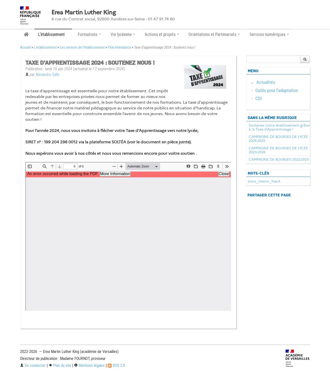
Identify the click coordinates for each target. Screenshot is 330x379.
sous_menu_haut (264, 181)
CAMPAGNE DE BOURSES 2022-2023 (279, 159)
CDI (258, 98)
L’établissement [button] (53, 34)
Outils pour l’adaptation (276, 90)
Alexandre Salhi (47, 74)
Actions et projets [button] (162, 34)
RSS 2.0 (116, 365)
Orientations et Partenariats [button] (214, 34)
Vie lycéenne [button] (123, 34)
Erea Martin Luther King (83, 12)
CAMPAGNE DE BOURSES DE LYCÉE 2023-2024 (278, 150)
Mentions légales (89, 365)
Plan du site (60, 365)
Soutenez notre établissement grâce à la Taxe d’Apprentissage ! (279, 127)
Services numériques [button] (269, 34)
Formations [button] (89, 34)
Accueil (25, 47)
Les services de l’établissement (82, 47)
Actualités (265, 82)
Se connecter (33, 365)
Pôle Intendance (119, 47)
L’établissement (45, 47)
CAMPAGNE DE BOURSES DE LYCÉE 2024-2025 (278, 138)
